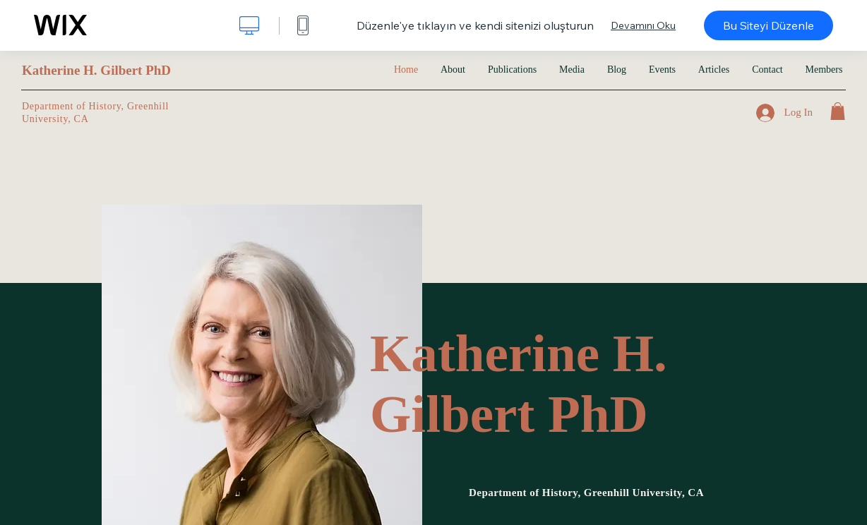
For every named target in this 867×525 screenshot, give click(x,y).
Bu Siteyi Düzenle (768, 25)
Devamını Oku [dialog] (643, 25)
